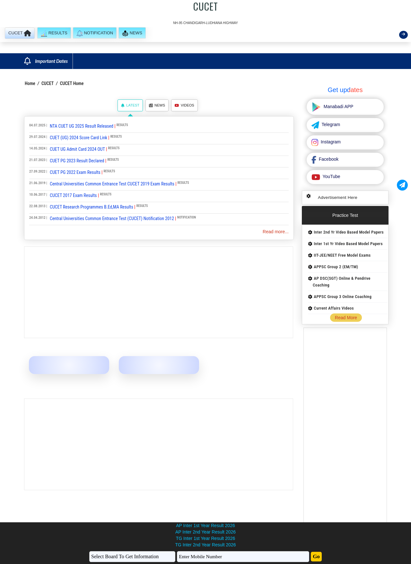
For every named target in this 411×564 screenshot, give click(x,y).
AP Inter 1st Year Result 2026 (205, 525)
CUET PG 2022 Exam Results (75, 172)
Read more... (276, 231)
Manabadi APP (338, 106)
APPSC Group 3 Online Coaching (343, 296)
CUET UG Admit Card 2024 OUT (77, 149)
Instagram (330, 141)
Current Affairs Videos (334, 308)
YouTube (330, 176)
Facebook (328, 159)
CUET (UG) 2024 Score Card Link (78, 137)
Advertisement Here (337, 197)
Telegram (330, 124)
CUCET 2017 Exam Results (73, 195)
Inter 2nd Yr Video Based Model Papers (348, 232)
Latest (130, 105)
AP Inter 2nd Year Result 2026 (205, 531)
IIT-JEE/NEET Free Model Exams (342, 255)
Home (30, 83)
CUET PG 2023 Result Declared (77, 160)
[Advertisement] (158, 292)
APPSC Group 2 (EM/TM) (336, 266)
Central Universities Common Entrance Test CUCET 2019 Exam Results (112, 183)
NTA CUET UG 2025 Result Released (81, 126)
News (157, 105)
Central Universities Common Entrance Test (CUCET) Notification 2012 (112, 218)
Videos (184, 105)
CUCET (47, 83)
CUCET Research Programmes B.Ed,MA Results (91, 206)
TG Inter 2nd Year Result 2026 (205, 544)
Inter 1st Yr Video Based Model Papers (348, 243)
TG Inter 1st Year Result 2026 (205, 538)
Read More (346, 317)
